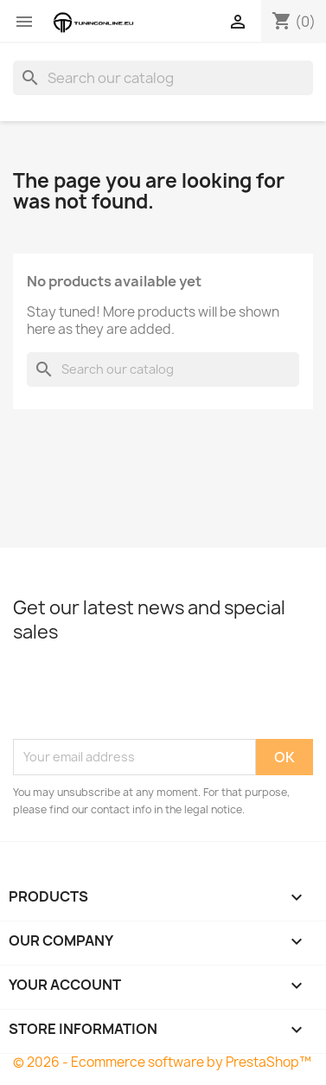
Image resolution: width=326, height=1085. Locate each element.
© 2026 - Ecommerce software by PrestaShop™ (162, 1062)
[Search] (163, 78)
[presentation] (144, 696)
